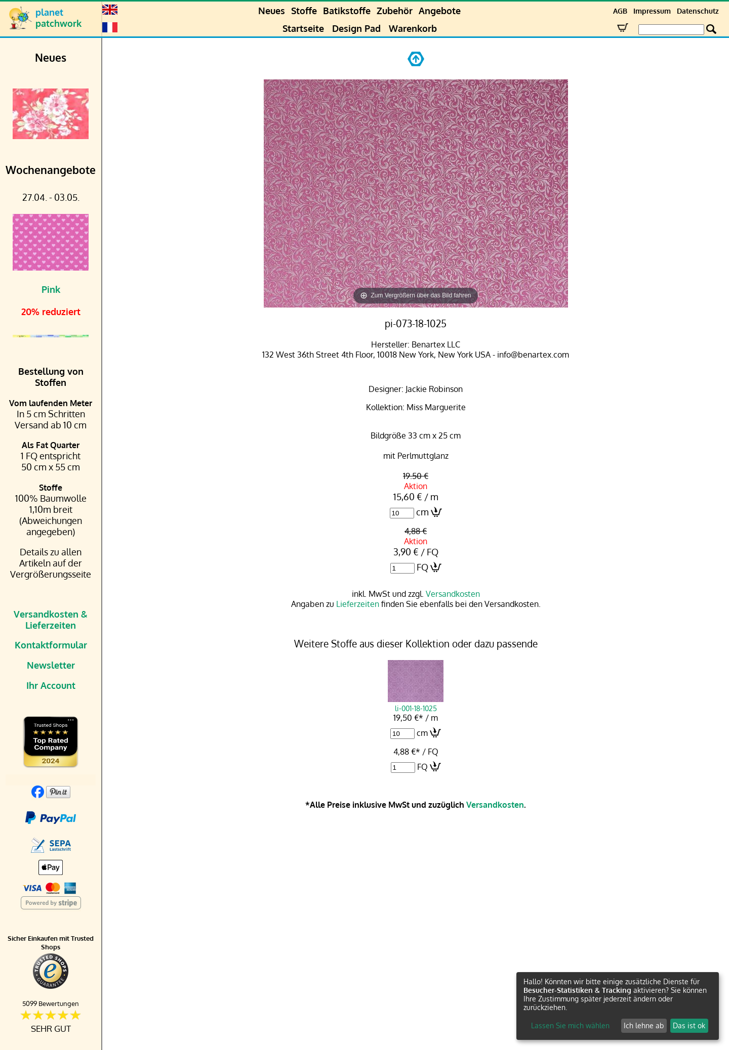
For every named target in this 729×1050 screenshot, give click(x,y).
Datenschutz (698, 11)
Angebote (440, 10)
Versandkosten (453, 594)
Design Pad (356, 28)
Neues (271, 10)
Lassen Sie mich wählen (570, 1025)
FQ (422, 567)
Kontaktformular (51, 644)
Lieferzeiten (357, 604)
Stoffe (304, 10)
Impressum (652, 11)
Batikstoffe (347, 10)
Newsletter (51, 665)
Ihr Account (50, 685)
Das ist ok (689, 1025)
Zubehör (395, 10)
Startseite (303, 28)
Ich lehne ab (644, 1025)
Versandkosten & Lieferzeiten (51, 619)
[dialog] (617, 1006)
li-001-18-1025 (415, 703)
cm (422, 511)
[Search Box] (671, 29)
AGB (620, 11)
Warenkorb (413, 28)
